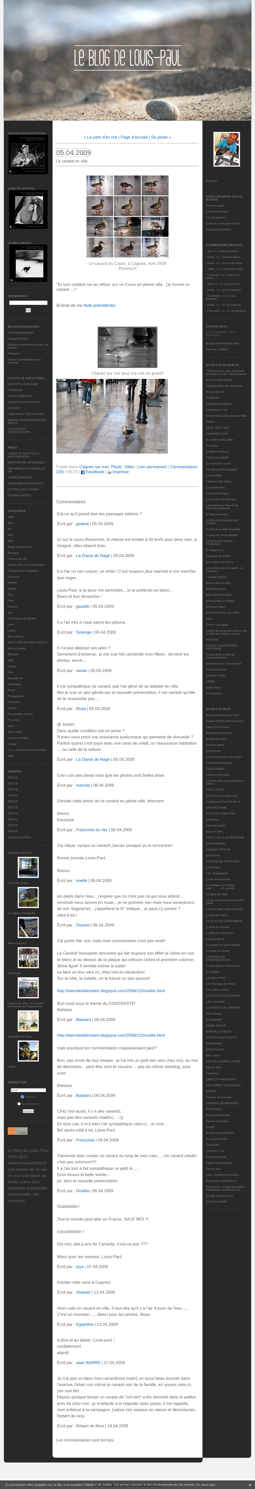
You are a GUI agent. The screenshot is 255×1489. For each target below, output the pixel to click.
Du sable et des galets (219, 439)
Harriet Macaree (216, 843)
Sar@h (210, 1127)
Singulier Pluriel (215, 675)
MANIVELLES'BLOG (219, 1031)
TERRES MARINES (20, 477)
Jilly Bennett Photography (221, 469)
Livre (11, 624)
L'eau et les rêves (217, 211)
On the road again (217, 624)
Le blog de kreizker (217, 926)
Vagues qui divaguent (219, 1162)
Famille (12, 588)
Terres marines (17, 943)
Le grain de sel (215, 938)
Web (10, 755)
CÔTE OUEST (215, 789)
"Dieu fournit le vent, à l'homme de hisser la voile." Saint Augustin (226, 372)
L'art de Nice (213, 475)
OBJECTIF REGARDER (221, 1079)
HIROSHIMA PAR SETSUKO (25, 483)
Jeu (10, 612)
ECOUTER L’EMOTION (220, 813)
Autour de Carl (215, 391)
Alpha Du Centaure (218, 726)
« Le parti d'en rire (100, 137)
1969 (11, 516)
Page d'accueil (134, 137)
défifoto (12, 582)
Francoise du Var (92, 829)
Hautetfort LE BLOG (218, 849)
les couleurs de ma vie (219, 562)
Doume (82, 925)
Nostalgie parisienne (218, 229)
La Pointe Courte (18, 882)
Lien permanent (152, 466)
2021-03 (13, 813)
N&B (10, 660)
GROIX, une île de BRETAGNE (225, 837)
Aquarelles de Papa (20, 1036)
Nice (10, 672)
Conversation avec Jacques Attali (226, 415)
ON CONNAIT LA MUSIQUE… (225, 1085)
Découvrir (13, 576)
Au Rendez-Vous (216, 738)
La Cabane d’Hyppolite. (22, 913)
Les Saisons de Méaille (22, 618)
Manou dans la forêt (218, 582)
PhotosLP (14, 353)
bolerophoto (213, 750)
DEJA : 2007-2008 (217, 427)
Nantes (12, 666)
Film (10, 594)
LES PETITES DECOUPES (223, 995)
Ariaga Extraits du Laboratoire (224, 385)
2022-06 (13, 801)
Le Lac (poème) (215, 217)
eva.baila (211, 445)
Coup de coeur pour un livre (223, 223)
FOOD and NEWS (217, 457)
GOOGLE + (15, 408)
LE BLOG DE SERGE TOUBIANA (219, 543)
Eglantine (84, 1324)
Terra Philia (213, 1144)
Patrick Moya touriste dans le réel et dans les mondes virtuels (226, 632)
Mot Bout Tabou (215, 606)
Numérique (14, 684)
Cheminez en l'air (216, 409)
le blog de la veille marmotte (223, 529)
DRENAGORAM (216, 807)
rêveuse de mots (216, 669)
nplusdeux (212, 1073)
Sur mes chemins (216, 1138)
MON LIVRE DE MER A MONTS (27, 642)
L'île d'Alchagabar (217, 873)
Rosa (81, 708)
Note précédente (98, 305)
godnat (82, 523)
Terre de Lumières (217, 349)
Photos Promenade (218, 1115)
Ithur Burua (213, 855)
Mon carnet (213, 1055)
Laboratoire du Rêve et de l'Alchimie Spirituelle (222, 507)
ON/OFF (211, 1091)
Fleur (11, 600)
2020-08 (13, 825)
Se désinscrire (28, 1103)
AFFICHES (14, 973)
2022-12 (13, 777)
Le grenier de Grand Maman (223, 944)
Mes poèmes (15, 636)
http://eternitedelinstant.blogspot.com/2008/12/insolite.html (111, 990)
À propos (211, 180)
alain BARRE (88, 1362)
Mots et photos (17, 648)
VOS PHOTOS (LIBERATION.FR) (19, 430)
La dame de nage (217, 894)
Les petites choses (217, 989)
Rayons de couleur (217, 1121)
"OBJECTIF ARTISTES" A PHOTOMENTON (23, 455)
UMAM (210, 681)
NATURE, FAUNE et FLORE (223, 1061)
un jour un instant (18, 737)
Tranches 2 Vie (215, 1150)
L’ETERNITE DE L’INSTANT (223, 1007)
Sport (11, 725)
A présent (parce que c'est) (222, 715)
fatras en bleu (214, 831)
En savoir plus (205, 1485)
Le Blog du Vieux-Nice (219, 932)
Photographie (16, 696)
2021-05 (13, 807)
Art (9, 528)
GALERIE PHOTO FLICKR (24, 402)
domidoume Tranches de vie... (224, 801)
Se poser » (161, 137)
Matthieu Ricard (215, 588)
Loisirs (12, 630)
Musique (13, 654)
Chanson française (217, 774)
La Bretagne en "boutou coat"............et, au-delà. (220, 887)
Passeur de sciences (219, 1097)
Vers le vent (213, 1168)
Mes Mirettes (214, 1043)
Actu (10, 522)
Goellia (82, 1190)
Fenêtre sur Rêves (217, 451)
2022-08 (13, 789)
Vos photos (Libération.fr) (221, 1180)
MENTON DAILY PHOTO (221, 1037)
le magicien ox (215, 550)
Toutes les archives (19, 837)
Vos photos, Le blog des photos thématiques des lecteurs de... (225, 1188)
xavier (81, 670)
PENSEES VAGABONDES (222, 1103)
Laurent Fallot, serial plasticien (224, 909)
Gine (210, 283)
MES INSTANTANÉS (219, 594)
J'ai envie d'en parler (218, 463)
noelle (210, 257)
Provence (13, 720)
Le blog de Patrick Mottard (222, 535)
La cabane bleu (215, 487)
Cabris (12, 1066)
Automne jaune (215, 205)
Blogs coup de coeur (20, 546)
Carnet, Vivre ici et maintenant (26, 564)
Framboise (213, 295)
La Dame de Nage (217, 493)
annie (210, 262)
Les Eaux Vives (215, 977)
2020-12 (13, 819)
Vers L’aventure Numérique (222, 1174)
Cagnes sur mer (17, 558)
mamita (83, 785)
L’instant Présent (18, 338)
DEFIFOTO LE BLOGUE (23, 384)
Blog (10, 540)
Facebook (92, 471)
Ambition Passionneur (219, 732)
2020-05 (13, 831)
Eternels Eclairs (215, 825)
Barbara (83, 1019)
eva (209, 251)
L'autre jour (213, 867)
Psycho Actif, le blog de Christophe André (220, 656)
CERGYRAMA (215, 768)
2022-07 (13, 795)
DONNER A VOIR (217, 433)
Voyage (12, 743)
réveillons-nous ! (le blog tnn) (223, 663)
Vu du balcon (214, 693)
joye (80, 1266)
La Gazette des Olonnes (221, 499)
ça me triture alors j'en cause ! (224, 756)
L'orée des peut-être (218, 879)
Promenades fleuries (20, 714)
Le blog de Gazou (217, 915)
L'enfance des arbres (219, 481)
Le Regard (212, 971)
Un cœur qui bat (216, 1156)
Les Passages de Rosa (220, 983)
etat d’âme (212, 819)
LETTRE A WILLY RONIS (23, 489)
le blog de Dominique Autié (222, 343)
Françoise (213, 274)
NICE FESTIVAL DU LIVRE (223, 612)
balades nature (215, 744)
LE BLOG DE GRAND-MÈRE (224, 921)
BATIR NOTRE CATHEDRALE (26, 462)
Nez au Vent (213, 1067)
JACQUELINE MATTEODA (222, 861)
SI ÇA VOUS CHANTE (220, 1132)
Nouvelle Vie (15, 678)
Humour (12, 606)
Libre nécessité (215, 1001)
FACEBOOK (15, 390)
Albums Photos (19, 852)
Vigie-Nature (213, 687)
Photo (11, 690)
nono (209, 618)
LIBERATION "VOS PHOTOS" (26, 413)
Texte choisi (15, 731)
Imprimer (118, 471)
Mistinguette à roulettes (220, 600)
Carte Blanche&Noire (20, 332)
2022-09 (13, 783)
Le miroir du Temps (217, 950)
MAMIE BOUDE (216, 1025)
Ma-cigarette (213, 1019)
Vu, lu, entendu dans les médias (27, 749)
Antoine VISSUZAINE (219, 379)
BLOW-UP (212, 397)
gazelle (82, 606)
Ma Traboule (213, 1013)
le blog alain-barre (217, 514)
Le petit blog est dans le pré (223, 965)
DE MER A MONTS (19, 495)
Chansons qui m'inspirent (23, 570)
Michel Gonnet (215, 1049)
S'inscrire (28, 1096)
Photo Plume (214, 1109)
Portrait (12, 708)
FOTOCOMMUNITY (20, 396)
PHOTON (212, 639)
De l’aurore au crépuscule (221, 795)
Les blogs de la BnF (218, 556)
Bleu (10, 534)
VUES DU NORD (216, 1201)
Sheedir (83, 1292)
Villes (129, 466)
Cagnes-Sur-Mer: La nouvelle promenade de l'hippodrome (26, 1005)
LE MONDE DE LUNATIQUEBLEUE (218, 958)
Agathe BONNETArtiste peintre (225, 720)
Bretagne (13, 552)
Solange (83, 632)
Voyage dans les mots (219, 1195)
